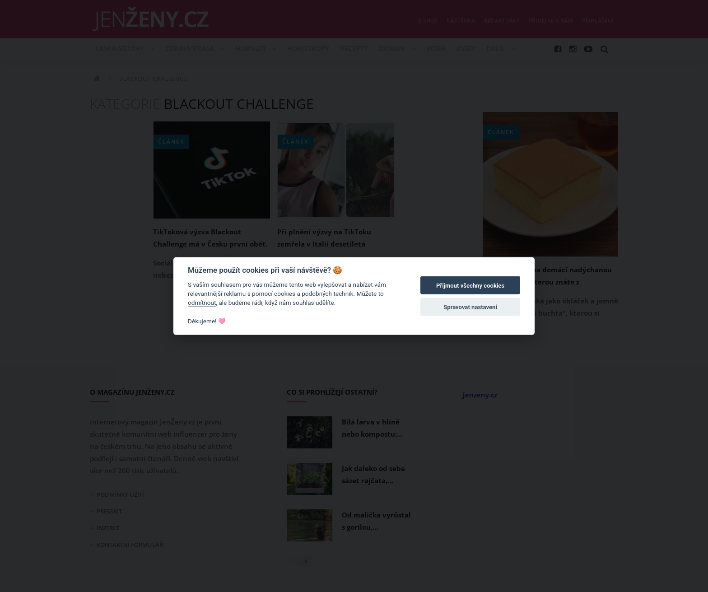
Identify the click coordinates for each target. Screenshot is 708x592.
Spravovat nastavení (470, 307)
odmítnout (202, 302)
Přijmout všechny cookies (470, 285)
